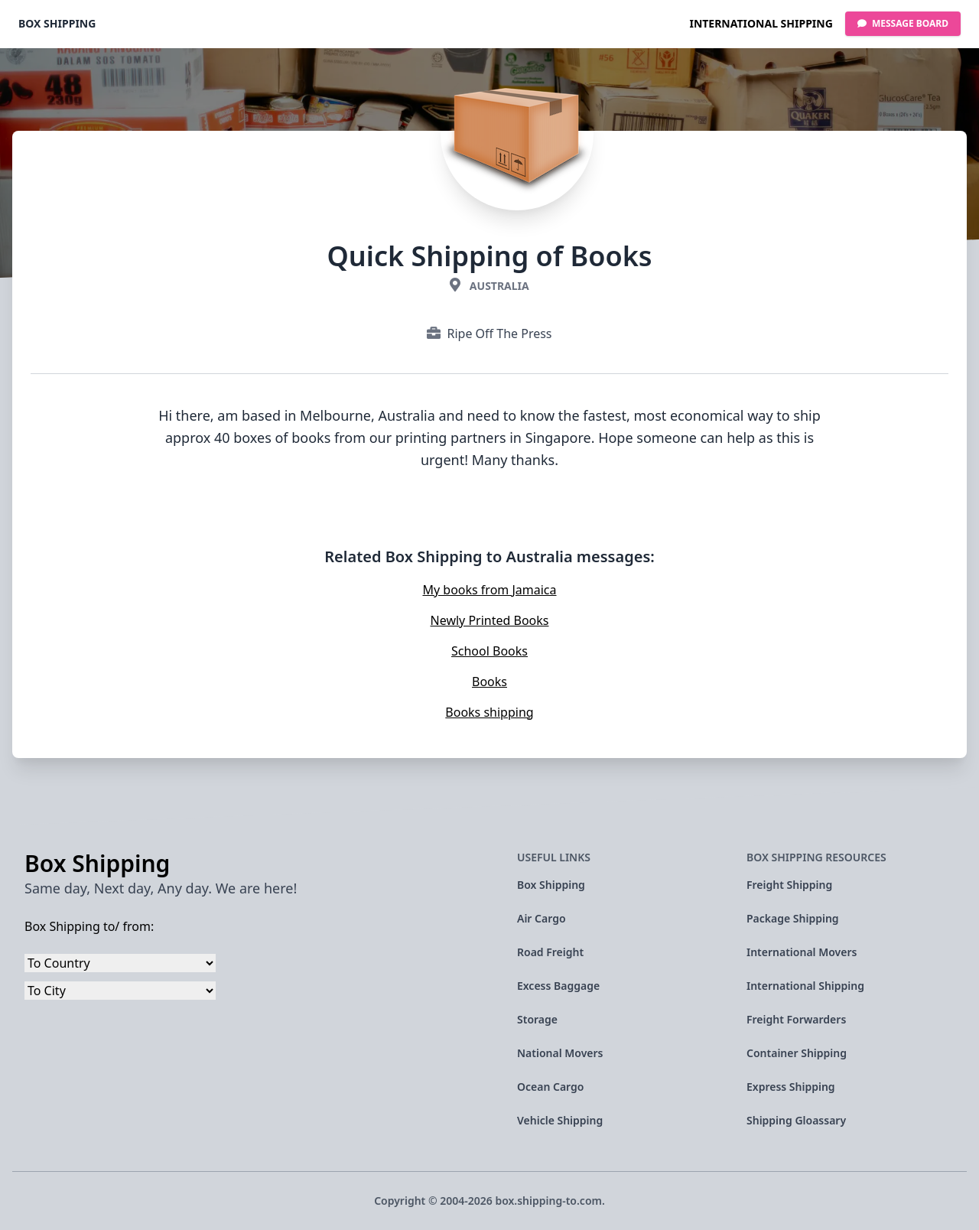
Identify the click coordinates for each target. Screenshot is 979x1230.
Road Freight (550, 952)
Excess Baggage (558, 985)
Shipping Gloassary (796, 1120)
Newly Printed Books (490, 620)
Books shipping (489, 712)
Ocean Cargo (550, 1086)
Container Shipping (796, 1053)
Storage (537, 1019)
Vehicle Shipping (560, 1120)
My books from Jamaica (489, 589)
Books (489, 681)
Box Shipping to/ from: (89, 926)
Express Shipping (790, 1086)
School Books (489, 651)
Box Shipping (57, 23)
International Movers (801, 952)
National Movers (560, 1053)
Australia (499, 285)
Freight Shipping (789, 884)
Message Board (902, 23)
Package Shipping (792, 918)
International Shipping (760, 23)
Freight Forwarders (796, 1019)
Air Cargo (541, 918)
